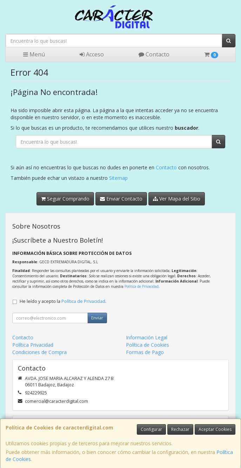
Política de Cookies (147, 344)
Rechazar (180, 429)
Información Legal (146, 337)
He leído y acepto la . (63, 301)
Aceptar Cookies (215, 429)
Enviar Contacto (121, 198)
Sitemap (118, 178)
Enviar (97, 318)
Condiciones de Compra (39, 352)
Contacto (154, 54)
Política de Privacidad (142, 286)
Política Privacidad (32, 344)
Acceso (92, 54)
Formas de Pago (145, 352)
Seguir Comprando (65, 198)
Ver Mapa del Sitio (176, 198)
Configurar (151, 429)
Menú (34, 54)
